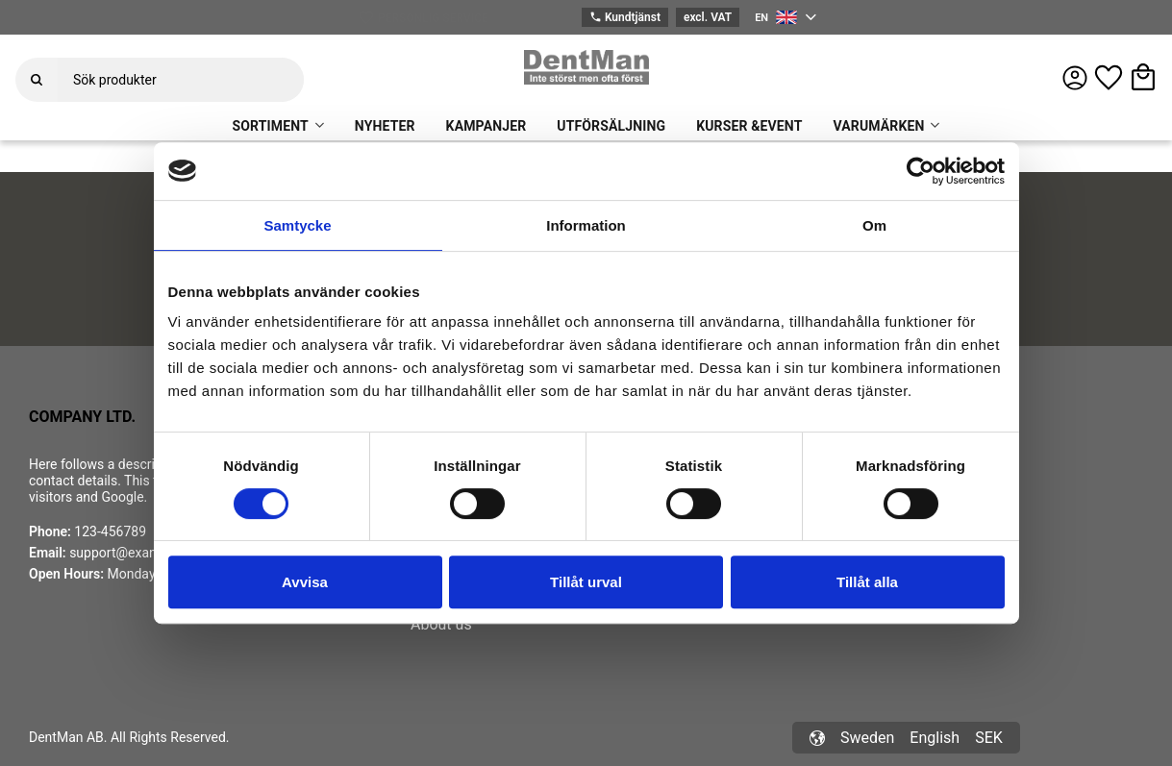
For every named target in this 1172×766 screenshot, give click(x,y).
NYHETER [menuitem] (385, 126)
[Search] (36, 80)
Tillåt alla (867, 582)
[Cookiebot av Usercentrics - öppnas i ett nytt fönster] (920, 171)
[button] (1108, 78)
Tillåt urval (586, 582)
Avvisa (305, 582)
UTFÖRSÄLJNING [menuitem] (611, 126)
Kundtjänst (625, 18)
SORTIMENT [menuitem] (271, 126)
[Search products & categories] (181, 80)
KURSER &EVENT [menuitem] (749, 126)
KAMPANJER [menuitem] (486, 126)
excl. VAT (708, 17)
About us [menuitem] (441, 624)
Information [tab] (586, 225)
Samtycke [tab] (297, 225)
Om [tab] (874, 225)
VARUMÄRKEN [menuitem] (878, 126)
